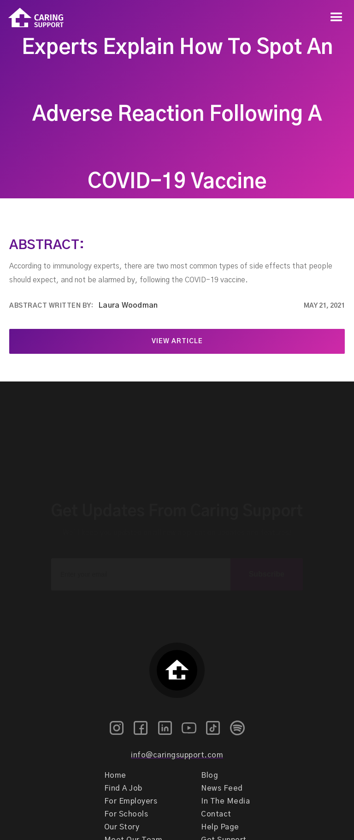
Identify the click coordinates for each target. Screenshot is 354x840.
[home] (32, 18)
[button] (336, 17)
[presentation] (177, 599)
